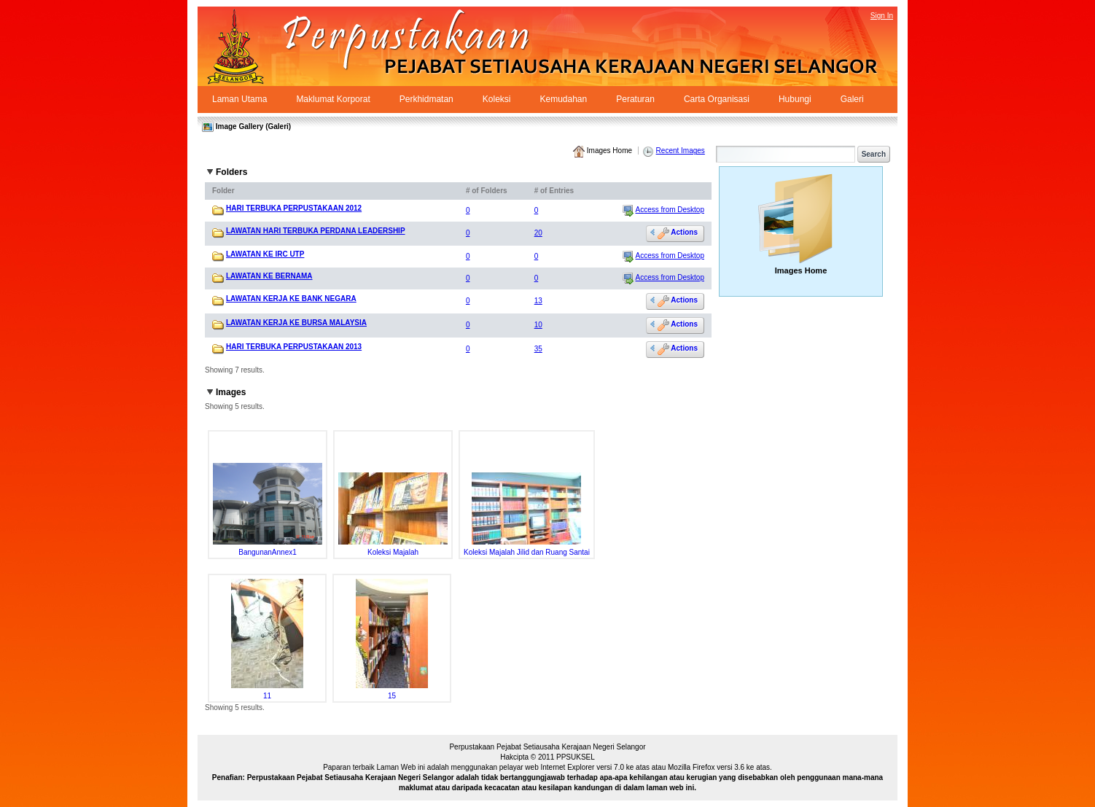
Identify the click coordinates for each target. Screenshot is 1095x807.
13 (538, 301)
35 (538, 349)
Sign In (881, 16)
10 (538, 325)
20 (538, 233)
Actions (678, 232)
